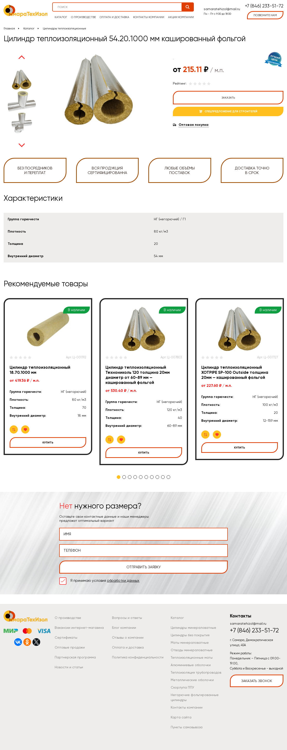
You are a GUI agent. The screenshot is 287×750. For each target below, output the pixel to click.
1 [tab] (118, 477)
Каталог (61, 17)
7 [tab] (152, 477)
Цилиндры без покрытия (190, 635)
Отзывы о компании (128, 637)
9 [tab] (163, 477)
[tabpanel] (48, 376)
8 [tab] (157, 477)
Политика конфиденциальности (137, 657)
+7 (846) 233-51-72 (264, 6)
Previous (21, 57)
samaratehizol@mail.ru (222, 9)
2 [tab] (124, 477)
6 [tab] (146, 477)
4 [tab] (135, 477)
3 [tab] (129, 477)
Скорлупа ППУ (182, 687)
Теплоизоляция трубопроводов (196, 672)
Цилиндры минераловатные (193, 627)
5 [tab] (141, 477)
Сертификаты (66, 637)
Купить (47, 442)
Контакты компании (148, 17)
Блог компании (124, 627)
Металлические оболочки (192, 680)
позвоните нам (265, 15)
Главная (9, 28)
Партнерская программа (75, 657)
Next (21, 145)
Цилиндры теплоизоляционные (64, 28)
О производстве (83, 17)
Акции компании (181, 17)
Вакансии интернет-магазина (79, 627)
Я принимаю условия (104, 580)
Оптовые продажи (70, 647)
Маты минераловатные (190, 642)
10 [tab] (168, 477)
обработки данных (123, 580)
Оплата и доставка (114, 17)
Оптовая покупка (194, 125)
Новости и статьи (69, 667)
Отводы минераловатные (192, 650)
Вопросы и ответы (127, 618)
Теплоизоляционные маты (192, 657)
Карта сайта (181, 717)
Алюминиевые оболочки (191, 665)
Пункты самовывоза (186, 727)
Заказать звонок (256, 681)
